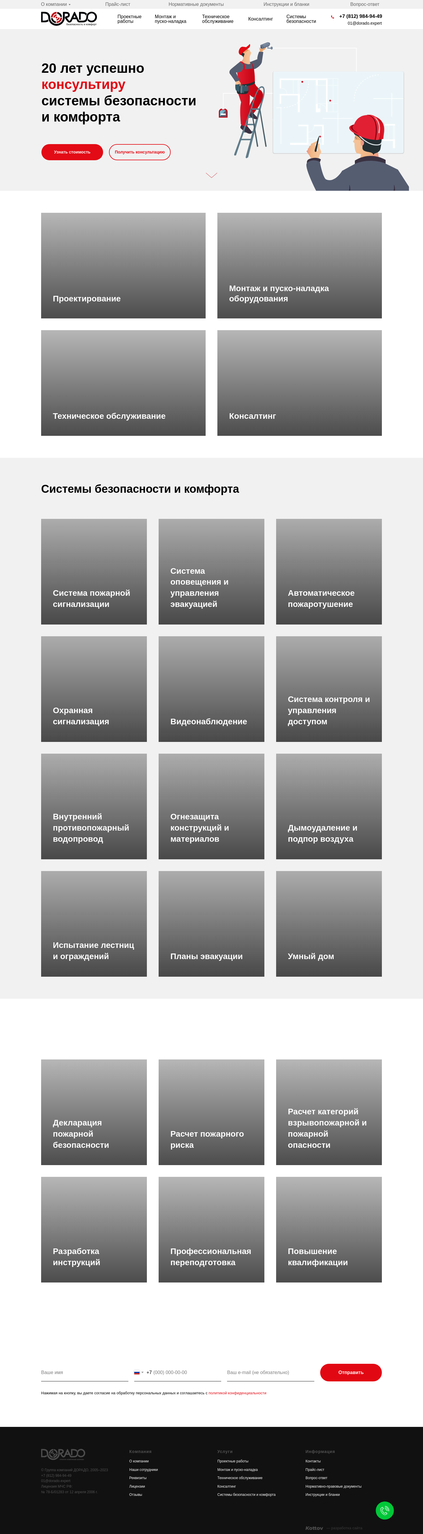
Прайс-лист (117, 4)
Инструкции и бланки (286, 4)
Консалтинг (260, 18)
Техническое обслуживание (218, 19)
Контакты (313, 1461)
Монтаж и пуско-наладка (170, 19)
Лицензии (137, 1486)
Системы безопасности (301, 19)
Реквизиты (138, 1478)
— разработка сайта (344, 1528)
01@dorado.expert (365, 23)
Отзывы (135, 1495)
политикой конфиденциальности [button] (237, 1392)
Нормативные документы (196, 4)
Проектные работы (130, 19)
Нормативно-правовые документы (334, 1486)
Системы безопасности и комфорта (246, 1495)
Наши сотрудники (143, 1470)
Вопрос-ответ (364, 4)
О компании (54, 4)
